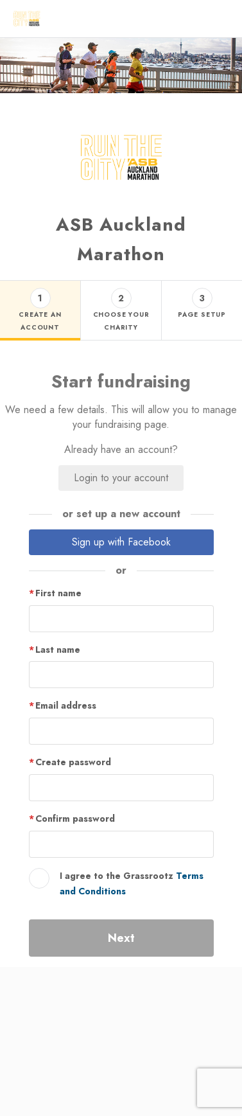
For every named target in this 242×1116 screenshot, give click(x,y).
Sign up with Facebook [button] (121, 542)
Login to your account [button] (121, 477)
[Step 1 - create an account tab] (40, 311)
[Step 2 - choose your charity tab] (120, 311)
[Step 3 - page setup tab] (201, 311)
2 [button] (121, 298)
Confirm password (75, 818)
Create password (73, 762)
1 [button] (40, 298)
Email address (65, 705)
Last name (57, 649)
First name (58, 593)
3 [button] (202, 298)
